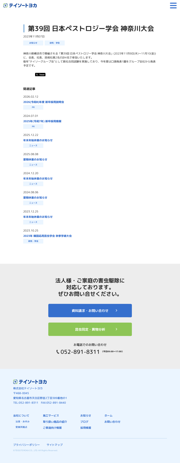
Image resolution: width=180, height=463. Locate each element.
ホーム (108, 415)
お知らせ (85, 415)
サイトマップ (55, 445)
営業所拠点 (21, 427)
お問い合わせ (112, 422)
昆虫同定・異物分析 (90, 329)
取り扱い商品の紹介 (55, 422)
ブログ (84, 422)
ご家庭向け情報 (52, 428)
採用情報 (85, 428)
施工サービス (51, 415)
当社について (21, 415)
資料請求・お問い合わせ (90, 310)
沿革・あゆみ (23, 421)
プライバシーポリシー (26, 445)
